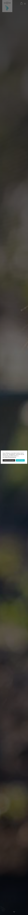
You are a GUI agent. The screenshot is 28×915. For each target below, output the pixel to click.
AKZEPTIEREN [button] (20, 460)
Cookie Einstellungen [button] (9, 460)
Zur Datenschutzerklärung (9, 457)
